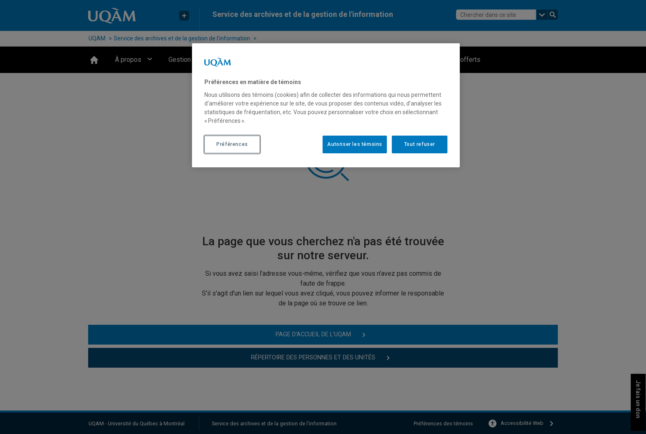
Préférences (232, 144)
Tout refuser (419, 144)
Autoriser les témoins (354, 144)
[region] (326, 105)
